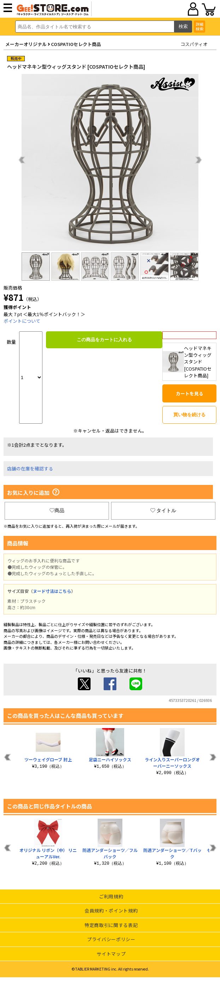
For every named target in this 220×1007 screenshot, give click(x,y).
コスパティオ (194, 44)
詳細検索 (199, 26)
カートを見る (189, 393)
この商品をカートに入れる (104, 339)
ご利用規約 (111, 896)
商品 (57, 510)
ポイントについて (22, 320)
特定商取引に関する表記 (111, 925)
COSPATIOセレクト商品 (76, 44)
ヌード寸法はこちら (52, 591)
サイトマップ (111, 953)
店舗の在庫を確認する (30, 468)
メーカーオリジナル (26, 44)
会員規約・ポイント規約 (111, 910)
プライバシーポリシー (111, 939)
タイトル (163, 510)
